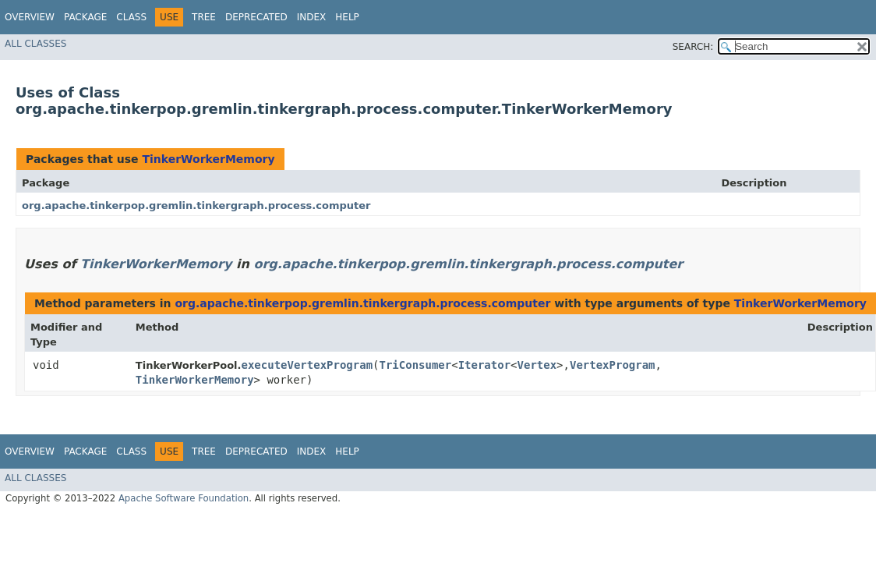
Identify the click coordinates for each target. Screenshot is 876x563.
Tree (204, 17)
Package (85, 17)
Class (131, 17)
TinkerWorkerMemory (208, 159)
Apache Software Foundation (183, 498)
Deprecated (256, 17)
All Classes (35, 43)
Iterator (484, 365)
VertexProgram (612, 365)
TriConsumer (416, 365)
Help (347, 17)
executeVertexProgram (307, 365)
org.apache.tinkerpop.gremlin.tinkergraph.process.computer (196, 205)
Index (312, 17)
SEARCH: (693, 46)
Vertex (537, 365)
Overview (30, 17)
